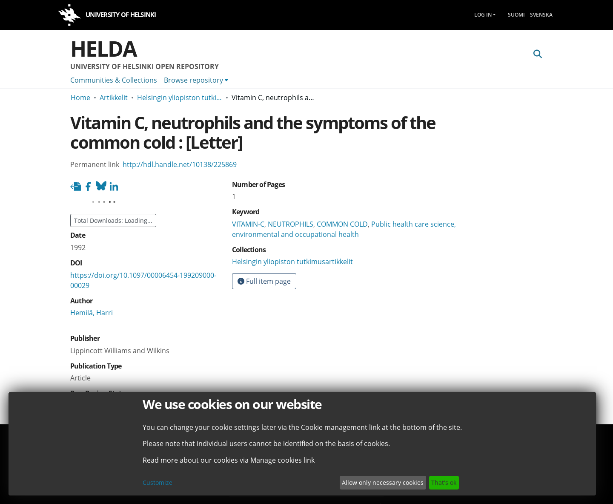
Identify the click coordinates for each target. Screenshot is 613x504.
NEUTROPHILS (290, 224)
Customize (157, 482)
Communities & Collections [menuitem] (113, 80)
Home (80, 97)
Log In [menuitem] (483, 14)
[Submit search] (537, 54)
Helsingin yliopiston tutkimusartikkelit (179, 97)
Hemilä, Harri (91, 312)
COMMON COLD (342, 224)
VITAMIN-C (248, 224)
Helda (103, 48)
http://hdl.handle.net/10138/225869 (180, 164)
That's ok (443, 482)
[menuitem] (196, 80)
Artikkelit (114, 97)
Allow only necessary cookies (383, 482)
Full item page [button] (264, 281)
